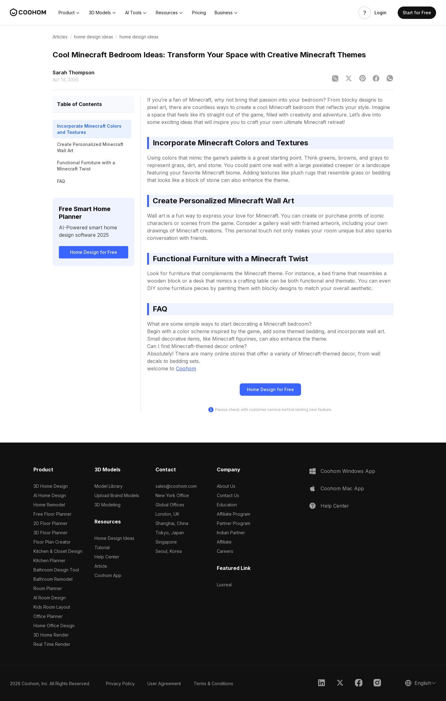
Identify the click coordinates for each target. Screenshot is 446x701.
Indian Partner (231, 532)
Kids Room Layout (51, 607)
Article (100, 566)
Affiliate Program (233, 514)
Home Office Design (54, 625)
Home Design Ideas (114, 538)
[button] (69, 12)
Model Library (108, 486)
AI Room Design (49, 597)
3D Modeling (107, 504)
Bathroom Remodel (52, 579)
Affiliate (224, 541)
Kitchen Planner (49, 560)
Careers (225, 551)
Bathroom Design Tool (56, 569)
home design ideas (93, 36)
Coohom (186, 368)
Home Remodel (49, 504)
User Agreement (164, 683)
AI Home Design (49, 495)
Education (227, 504)
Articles (60, 36)
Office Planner (48, 616)
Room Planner (47, 588)
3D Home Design (50, 486)
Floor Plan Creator (52, 541)
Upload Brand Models (116, 495)
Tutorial (102, 547)
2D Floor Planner (50, 523)
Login (380, 12)
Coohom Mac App (342, 488)
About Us (226, 486)
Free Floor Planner (52, 514)
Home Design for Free (93, 252)
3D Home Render (51, 634)
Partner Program (233, 523)
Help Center (106, 556)
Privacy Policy (120, 683)
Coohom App (107, 575)
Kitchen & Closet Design (57, 551)
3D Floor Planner (50, 532)
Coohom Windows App (348, 471)
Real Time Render (51, 644)
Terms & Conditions (213, 683)
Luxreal (224, 584)
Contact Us (228, 495)
